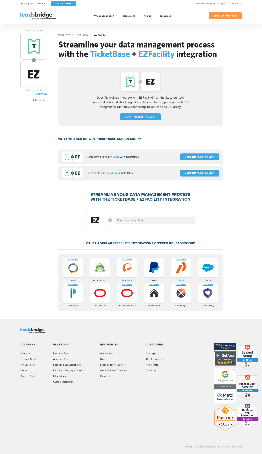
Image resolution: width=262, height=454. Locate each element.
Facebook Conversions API (67, 365)
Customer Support (204, 3)
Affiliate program (154, 359)
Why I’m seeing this (34, 30)
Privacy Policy (27, 365)
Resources (165, 16)
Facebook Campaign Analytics (69, 370)
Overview (41, 94)
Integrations (128, 16)
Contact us (151, 370)
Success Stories (28, 376)
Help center (152, 365)
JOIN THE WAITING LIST (140, 117)
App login (151, 353)
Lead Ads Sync (61, 353)
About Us (25, 353)
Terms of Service (29, 359)
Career (24, 370)
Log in (222, 3)
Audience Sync (61, 359)
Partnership (106, 376)
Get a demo (106, 353)
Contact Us (235, 3)
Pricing (147, 16)
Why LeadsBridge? (103, 16)
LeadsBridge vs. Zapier (112, 365)
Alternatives (40, 100)
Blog (102, 359)
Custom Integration (63, 382)
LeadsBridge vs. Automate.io (115, 370)
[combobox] (155, 220)
